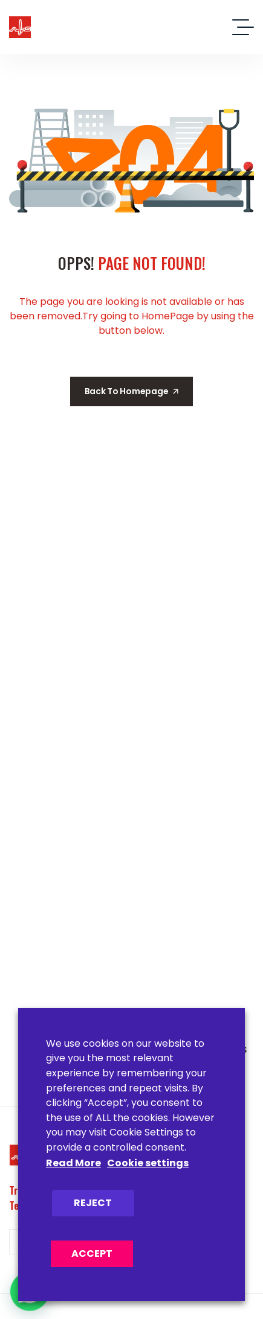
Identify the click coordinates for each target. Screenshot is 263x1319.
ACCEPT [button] (91, 1253)
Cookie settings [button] (148, 1163)
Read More (73, 1163)
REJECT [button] (93, 1203)
